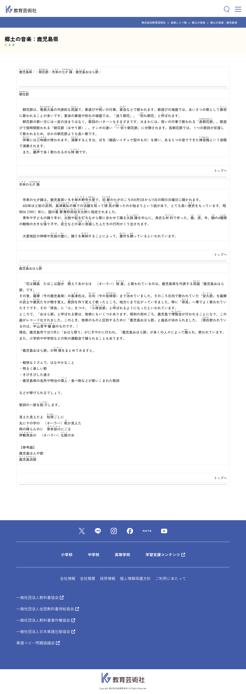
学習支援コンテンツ (165, 554)
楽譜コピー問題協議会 (38, 643)
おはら (87, 71)
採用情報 (107, 578)
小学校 (66, 554)
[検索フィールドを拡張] (225, 9)
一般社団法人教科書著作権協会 (45, 620)
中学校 (93, 554)
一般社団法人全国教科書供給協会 (47, 609)
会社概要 (87, 578)
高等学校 (122, 554)
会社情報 (67, 578)
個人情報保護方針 (135, 578)
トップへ (220, 170)
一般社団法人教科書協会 (40, 597)
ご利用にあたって (170, 578)
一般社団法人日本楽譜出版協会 (45, 631)
